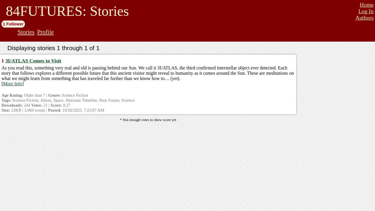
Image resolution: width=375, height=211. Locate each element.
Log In (366, 11)
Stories (26, 31)
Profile (45, 31)
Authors (364, 18)
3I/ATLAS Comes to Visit (33, 61)
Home (367, 5)
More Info (12, 83)
